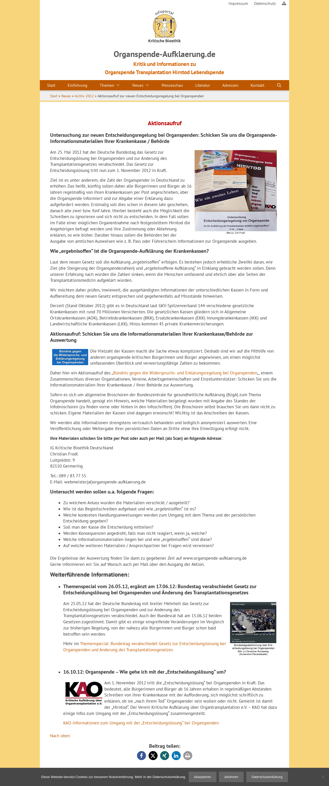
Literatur (202, 85)
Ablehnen (231, 777)
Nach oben (60, 736)
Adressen (230, 85)
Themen (113, 85)
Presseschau (172, 85)
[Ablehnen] (322, 776)
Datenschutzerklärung (267, 777)
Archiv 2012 (84, 96)
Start (51, 85)
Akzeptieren (202, 777)
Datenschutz (265, 3)
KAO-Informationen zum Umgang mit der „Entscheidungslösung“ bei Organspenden (141, 723)
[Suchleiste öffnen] (279, 85)
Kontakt (257, 85)
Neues (144, 85)
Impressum (238, 3)
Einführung (77, 85)
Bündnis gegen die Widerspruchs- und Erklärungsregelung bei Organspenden (185, 373)
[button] (141, 755)
